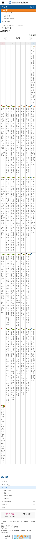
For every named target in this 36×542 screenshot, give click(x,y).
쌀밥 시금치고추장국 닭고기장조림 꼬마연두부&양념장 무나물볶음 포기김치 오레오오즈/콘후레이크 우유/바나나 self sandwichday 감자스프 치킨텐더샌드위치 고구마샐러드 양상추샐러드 (18, 213)
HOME (4, 25)
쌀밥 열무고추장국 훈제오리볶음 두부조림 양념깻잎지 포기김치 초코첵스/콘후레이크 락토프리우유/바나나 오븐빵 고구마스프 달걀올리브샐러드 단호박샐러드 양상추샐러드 (7, 140)
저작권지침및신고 (26, 514)
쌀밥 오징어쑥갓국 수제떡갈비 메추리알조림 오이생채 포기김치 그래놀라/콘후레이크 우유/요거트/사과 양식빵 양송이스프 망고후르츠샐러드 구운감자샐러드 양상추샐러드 (22, 363)
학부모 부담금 (6, 485)
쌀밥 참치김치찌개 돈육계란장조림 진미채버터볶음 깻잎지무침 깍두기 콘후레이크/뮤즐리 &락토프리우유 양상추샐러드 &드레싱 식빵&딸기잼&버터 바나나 (3, 285)
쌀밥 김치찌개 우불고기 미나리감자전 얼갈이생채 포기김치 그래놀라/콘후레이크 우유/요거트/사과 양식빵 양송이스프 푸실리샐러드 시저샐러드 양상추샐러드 (22, 137)
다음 (30, 537)
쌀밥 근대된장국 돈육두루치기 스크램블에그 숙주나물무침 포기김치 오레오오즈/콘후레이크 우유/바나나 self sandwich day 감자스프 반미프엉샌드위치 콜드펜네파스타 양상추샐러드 (18, 364)
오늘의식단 (7, 21)
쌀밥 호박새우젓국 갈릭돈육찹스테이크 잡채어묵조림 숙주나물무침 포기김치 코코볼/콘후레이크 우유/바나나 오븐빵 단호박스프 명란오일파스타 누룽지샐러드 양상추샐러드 (27, 140)
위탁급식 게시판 (9, 19)
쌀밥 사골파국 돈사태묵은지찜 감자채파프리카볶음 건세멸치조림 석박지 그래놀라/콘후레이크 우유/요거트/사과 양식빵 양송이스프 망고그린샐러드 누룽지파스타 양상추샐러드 (22, 213)
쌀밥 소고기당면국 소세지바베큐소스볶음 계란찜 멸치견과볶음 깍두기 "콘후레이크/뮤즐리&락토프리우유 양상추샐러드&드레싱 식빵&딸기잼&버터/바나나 (3, 435)
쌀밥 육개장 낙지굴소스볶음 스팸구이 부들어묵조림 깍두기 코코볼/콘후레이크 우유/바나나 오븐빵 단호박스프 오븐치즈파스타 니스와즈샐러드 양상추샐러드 (27, 361)
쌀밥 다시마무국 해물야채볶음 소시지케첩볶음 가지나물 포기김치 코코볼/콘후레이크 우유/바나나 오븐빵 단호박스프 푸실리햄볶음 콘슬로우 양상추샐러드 (27, 208)
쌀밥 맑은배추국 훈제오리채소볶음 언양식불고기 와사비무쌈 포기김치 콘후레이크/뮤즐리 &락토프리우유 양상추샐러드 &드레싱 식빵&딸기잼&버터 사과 (33, 75)
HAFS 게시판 (8, 13)
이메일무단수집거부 (10, 517)
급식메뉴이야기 (6, 28)
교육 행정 (11, 25)
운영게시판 (7, 16)
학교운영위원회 (6, 501)
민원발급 (4, 507)
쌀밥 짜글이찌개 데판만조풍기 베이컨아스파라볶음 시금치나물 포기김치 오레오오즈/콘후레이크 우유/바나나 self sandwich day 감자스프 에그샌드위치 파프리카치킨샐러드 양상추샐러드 (18, 291)
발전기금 (4, 504)
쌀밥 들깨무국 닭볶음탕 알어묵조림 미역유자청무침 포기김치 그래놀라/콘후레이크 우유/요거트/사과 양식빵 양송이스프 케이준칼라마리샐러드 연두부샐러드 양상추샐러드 (22, 288)
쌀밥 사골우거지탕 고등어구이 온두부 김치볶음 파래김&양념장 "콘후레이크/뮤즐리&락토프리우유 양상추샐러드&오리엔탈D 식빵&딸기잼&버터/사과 (33, 356)
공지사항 (4, 482)
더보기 (6, 538)
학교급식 (5, 10)
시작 (9, 538)
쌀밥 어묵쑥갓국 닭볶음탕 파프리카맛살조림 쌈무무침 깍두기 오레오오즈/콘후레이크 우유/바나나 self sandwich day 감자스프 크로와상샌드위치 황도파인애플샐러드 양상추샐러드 (18, 141)
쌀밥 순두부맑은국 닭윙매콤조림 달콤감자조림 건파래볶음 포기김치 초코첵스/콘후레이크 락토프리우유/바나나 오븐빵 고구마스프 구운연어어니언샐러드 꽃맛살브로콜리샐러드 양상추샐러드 (7, 366)
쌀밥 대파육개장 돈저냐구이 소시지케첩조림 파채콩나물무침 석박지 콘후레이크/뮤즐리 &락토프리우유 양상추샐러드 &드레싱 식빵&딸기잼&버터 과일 (33, 136)
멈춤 (7, 538)
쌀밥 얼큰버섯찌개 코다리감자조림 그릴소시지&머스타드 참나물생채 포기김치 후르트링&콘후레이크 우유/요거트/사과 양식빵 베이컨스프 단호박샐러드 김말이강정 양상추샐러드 (13, 365)
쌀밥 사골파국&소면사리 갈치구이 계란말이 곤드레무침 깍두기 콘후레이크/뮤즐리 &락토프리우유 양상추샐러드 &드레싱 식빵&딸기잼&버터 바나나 (3, 134)
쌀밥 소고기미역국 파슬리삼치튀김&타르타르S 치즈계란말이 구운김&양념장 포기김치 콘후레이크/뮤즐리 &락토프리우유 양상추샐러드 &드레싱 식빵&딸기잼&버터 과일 (3, 208)
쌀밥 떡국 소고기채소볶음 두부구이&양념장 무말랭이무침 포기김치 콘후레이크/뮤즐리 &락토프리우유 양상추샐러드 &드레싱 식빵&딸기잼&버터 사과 (33, 206)
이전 (12, 537)
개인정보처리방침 (9, 514)
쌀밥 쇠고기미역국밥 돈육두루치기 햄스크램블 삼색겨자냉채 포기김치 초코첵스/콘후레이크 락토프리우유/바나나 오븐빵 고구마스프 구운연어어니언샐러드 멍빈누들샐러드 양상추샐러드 (7, 215)
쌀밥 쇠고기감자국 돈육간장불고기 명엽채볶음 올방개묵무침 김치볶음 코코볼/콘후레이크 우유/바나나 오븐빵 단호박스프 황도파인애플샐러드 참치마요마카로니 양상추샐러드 (27, 289)
